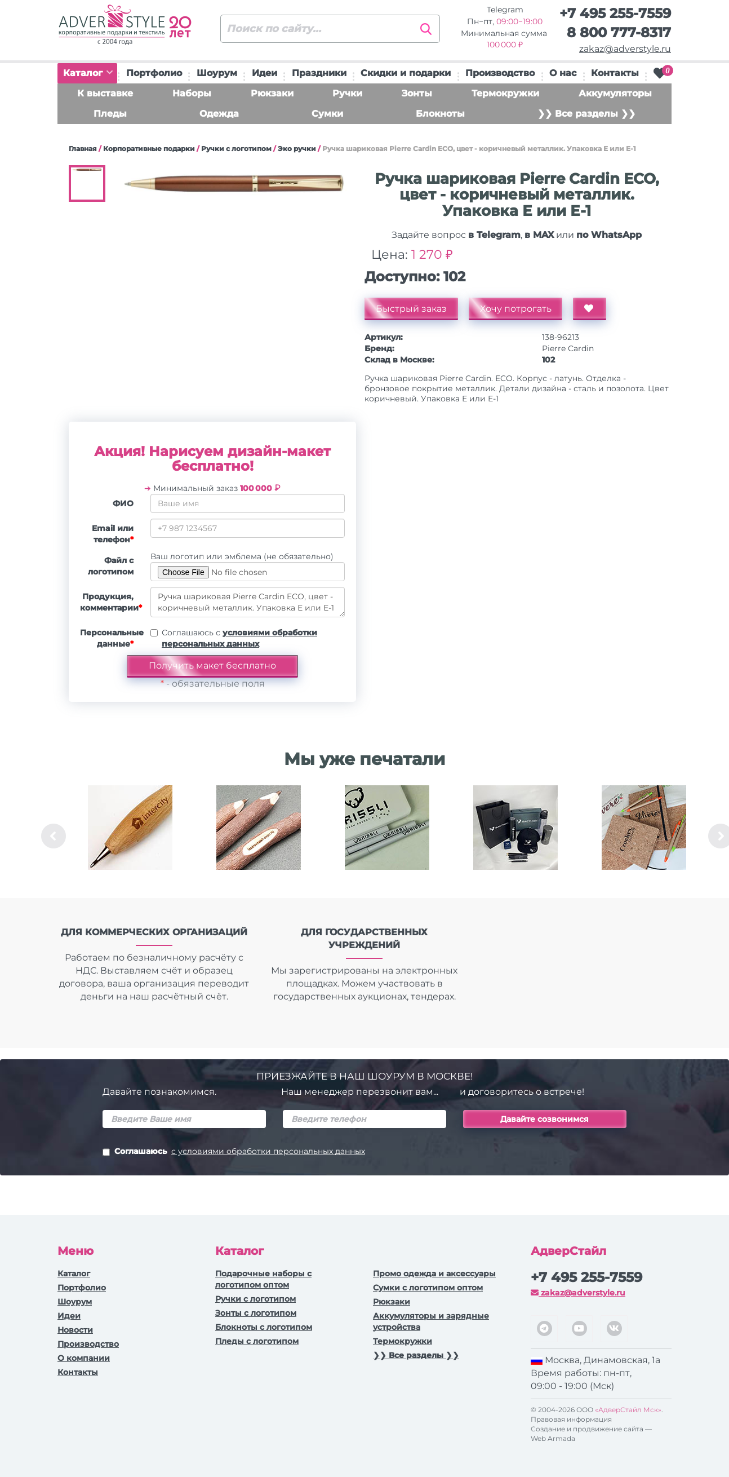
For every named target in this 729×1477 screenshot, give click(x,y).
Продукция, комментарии (111, 602)
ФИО (123, 503)
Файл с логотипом (111, 566)
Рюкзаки (272, 93)
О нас (562, 73)
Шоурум (217, 73)
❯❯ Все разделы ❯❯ (586, 113)
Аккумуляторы (615, 93)
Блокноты (440, 113)
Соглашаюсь (234, 1152)
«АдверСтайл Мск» (628, 1409)
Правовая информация (571, 1419)
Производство (500, 73)
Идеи (264, 73)
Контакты (615, 73)
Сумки (327, 113)
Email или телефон (113, 534)
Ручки (347, 93)
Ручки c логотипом (236, 148)
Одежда (219, 113)
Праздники (319, 73)
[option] (130, 836)
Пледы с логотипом (257, 1341)
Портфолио (154, 73)
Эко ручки (297, 148)
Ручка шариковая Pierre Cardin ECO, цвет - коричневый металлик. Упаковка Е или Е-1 (247, 602)
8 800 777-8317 (619, 32)
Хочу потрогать (516, 308)
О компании (83, 1358)
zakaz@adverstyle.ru (625, 48)
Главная (83, 148)
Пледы (110, 113)
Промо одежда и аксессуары (434, 1273)
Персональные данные (111, 638)
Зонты (417, 93)
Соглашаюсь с (239, 638)
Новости (75, 1330)
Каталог (88, 73)
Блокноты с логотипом (263, 1327)
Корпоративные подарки (149, 148)
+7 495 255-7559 (615, 13)
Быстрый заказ (411, 308)
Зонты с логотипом (255, 1313)
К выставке (105, 93)
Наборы (191, 93)
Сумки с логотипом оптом (428, 1288)
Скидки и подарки (406, 73)
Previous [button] (53, 836)
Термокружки (505, 93)
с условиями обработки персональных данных (268, 1151)
